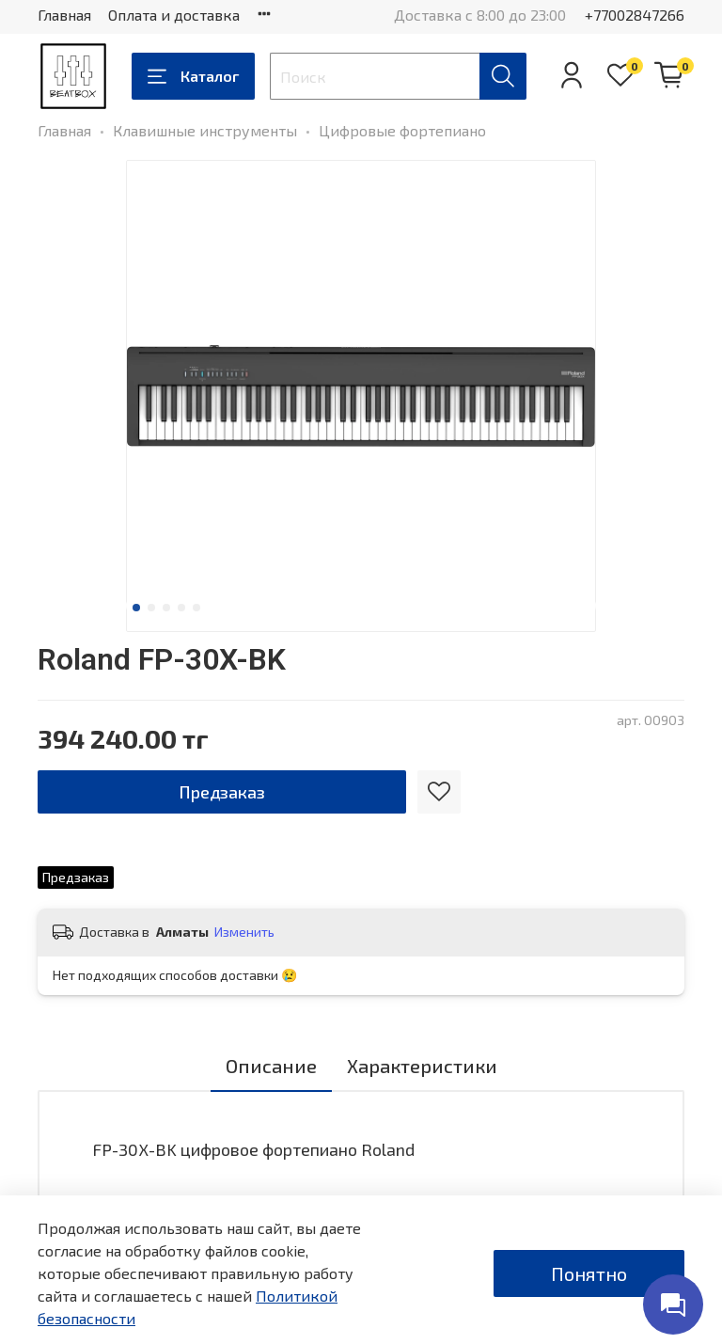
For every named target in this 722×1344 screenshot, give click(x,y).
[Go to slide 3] (166, 607)
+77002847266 (634, 15)
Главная (64, 15)
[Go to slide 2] (151, 607)
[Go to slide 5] (196, 607)
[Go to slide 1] (136, 607)
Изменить (244, 932)
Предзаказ (222, 792)
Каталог (193, 76)
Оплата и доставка (174, 15)
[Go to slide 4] (181, 607)
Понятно (589, 1273)
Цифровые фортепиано (402, 130)
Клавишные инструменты (205, 130)
